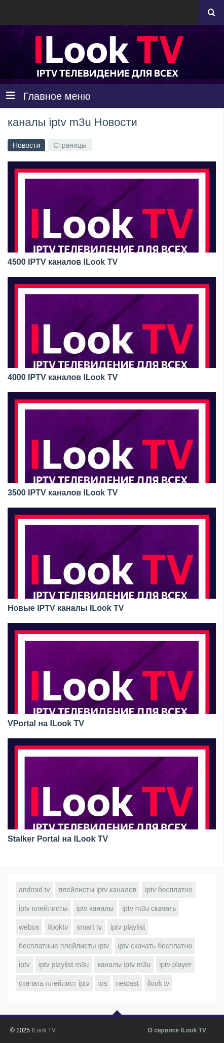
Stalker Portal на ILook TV (58, 839)
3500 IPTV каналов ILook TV (63, 492)
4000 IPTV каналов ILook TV (63, 377)
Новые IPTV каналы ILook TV (66, 608)
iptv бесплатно (168, 890)
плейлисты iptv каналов (97, 890)
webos (29, 927)
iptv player (175, 965)
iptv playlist (127, 927)
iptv (24, 965)
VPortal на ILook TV (46, 723)
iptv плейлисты (43, 908)
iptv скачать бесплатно (155, 946)
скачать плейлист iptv (54, 983)
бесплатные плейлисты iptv (64, 946)
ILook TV (43, 1030)
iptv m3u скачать (149, 908)
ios (102, 983)
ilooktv (58, 927)
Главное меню (48, 96)
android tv (34, 890)
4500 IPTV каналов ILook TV (63, 262)
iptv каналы (95, 908)
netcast (127, 983)
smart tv (89, 927)
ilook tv (158, 983)
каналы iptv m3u (124, 965)
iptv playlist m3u (64, 965)
